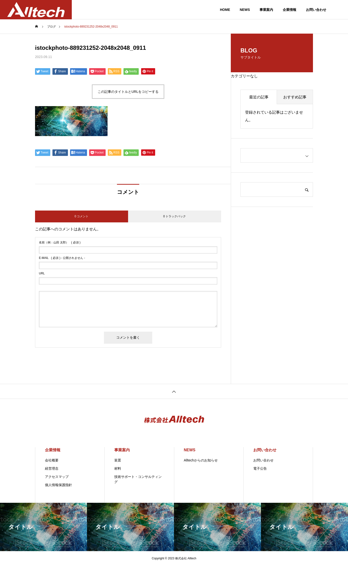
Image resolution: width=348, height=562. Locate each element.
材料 (117, 468)
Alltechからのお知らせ (201, 460)
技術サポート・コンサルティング (138, 479)
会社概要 (51, 460)
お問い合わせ (316, 10)
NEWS (245, 10)
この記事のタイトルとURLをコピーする (128, 92)
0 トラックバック (174, 216)
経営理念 (51, 468)
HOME (225, 10)
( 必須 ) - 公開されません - (62, 257)
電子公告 (260, 468)
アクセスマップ (57, 477)
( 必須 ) (59, 242)
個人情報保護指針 (58, 485)
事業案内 (266, 10)
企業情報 (289, 10)
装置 (117, 460)
